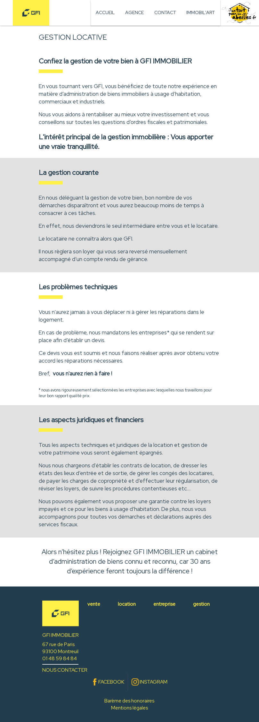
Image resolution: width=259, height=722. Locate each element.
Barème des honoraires (129, 700)
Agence (134, 12)
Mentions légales (129, 707)
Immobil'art (200, 12)
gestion (201, 604)
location (127, 604)
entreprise (164, 604)
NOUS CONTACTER (64, 670)
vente (93, 604)
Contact (165, 12)
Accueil (105, 12)
